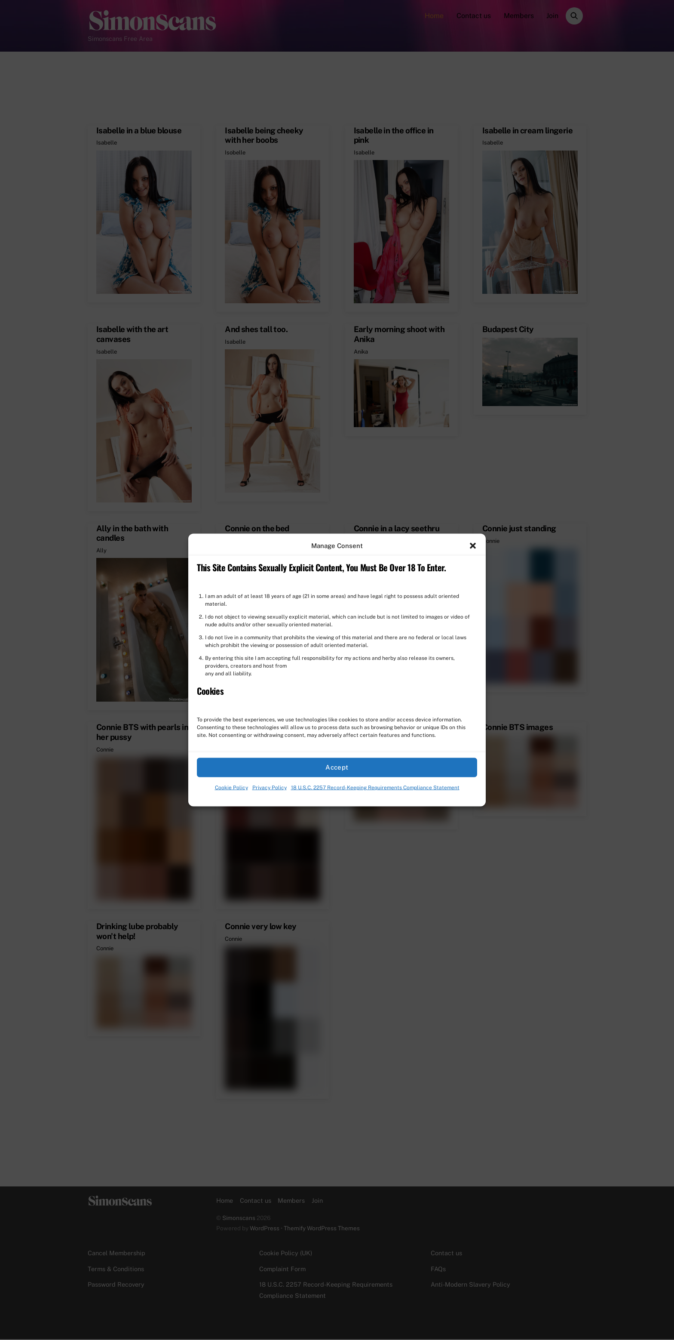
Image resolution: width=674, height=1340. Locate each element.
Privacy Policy (269, 788)
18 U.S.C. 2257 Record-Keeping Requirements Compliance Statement (375, 788)
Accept (337, 767)
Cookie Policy (231, 788)
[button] (473, 545)
